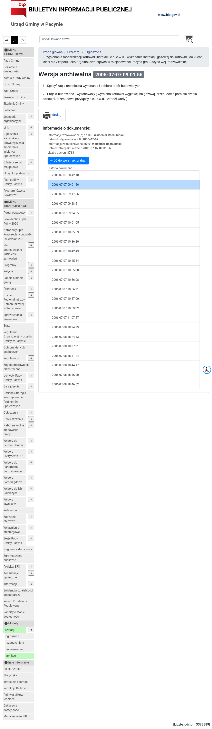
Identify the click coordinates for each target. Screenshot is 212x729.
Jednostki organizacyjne (12, 119)
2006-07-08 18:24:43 (65, 337)
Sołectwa (9, 110)
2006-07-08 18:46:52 (65, 384)
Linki (6, 127)
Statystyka (10, 675)
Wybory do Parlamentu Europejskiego (12, 467)
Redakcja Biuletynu (15, 688)
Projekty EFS (11, 566)
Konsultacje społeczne (11, 575)
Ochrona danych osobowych (14, 350)
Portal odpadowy (14, 212)
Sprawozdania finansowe (12, 317)
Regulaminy (11, 358)
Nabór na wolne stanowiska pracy (13, 430)
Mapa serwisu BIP (15, 716)
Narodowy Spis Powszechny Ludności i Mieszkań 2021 (17, 234)
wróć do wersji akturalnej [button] (68, 160)
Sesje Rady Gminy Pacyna (12, 541)
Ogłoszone (93, 52)
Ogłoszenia (10, 412)
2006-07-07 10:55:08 (65, 270)
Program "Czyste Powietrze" (14, 193)
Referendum (11, 510)
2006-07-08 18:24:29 (65, 327)
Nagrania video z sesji (17, 549)
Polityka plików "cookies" (13, 697)
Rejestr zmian (12, 669)
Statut (7, 325)
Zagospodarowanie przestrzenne (16, 367)
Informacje (10, 584)
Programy (9, 265)
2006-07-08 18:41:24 (65, 356)
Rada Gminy (11, 60)
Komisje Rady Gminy (16, 78)
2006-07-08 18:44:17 (65, 365)
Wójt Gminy (10, 91)
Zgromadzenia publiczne (12, 558)
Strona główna (52, 52)
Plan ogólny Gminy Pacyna (12, 182)
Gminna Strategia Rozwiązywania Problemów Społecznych (14, 399)
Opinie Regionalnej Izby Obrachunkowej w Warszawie (14, 302)
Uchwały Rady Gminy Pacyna (12, 378)
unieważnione (14, 649)
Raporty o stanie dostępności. (14, 614)
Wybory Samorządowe (12, 480)
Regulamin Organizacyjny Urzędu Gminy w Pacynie (17, 337)
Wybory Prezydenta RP (12, 454)
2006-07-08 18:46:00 (65, 375)
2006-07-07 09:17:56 (65, 194)
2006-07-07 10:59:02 (65, 308)
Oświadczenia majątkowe (12, 165)
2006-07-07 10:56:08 (65, 280)
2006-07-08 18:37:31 (65, 346)
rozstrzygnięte (15, 643)
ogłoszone (12, 636)
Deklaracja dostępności (11, 69)
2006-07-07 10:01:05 (65, 222)
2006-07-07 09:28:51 (65, 203)
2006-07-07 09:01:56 (65, 184)
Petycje (8, 271)
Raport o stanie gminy (13, 280)
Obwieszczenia (13, 419)
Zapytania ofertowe (9, 519)
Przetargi (9, 630)
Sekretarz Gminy (14, 97)
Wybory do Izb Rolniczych (12, 491)
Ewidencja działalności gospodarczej (18, 593)
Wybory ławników (9, 502)
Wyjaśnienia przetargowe (11, 530)
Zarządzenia (11, 386)
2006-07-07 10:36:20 (65, 241)
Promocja (9, 289)
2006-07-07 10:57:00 (65, 299)
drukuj (52, 115)
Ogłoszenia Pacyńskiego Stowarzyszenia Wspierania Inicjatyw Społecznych (13, 145)
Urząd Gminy (11, 84)
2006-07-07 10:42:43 (65, 251)
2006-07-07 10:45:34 (65, 261)
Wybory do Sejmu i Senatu (13, 443)
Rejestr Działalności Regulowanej (16, 604)
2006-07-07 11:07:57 (65, 318)
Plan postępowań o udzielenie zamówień (12, 252)
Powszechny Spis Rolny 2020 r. (14, 221)
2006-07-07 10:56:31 (65, 289)
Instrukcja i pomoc (15, 682)
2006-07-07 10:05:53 (65, 232)
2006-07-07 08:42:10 (65, 175)
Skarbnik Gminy (13, 103)
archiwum (12, 655)
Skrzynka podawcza (16, 173)
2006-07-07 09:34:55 (65, 213)
